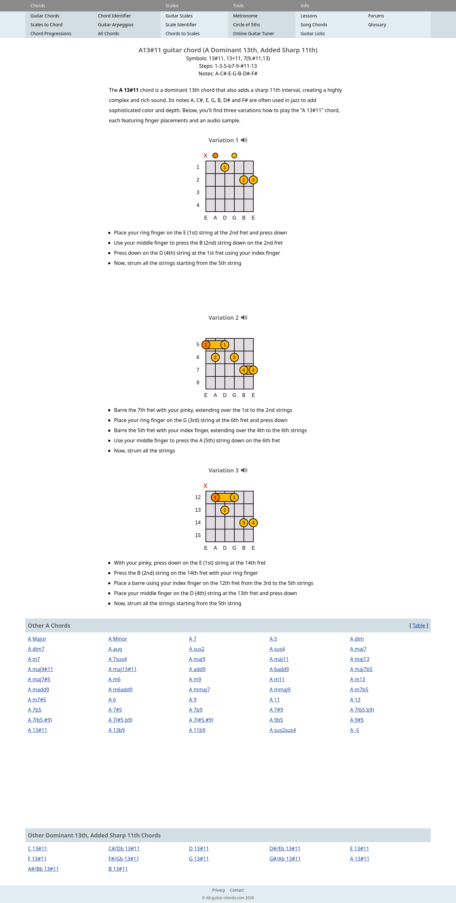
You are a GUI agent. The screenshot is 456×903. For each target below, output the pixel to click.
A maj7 (358, 648)
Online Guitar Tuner (253, 33)
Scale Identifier (181, 25)
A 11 (274, 699)
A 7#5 (115, 709)
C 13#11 (37, 848)
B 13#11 (118, 868)
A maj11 (279, 659)
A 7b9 (196, 709)
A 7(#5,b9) (120, 719)
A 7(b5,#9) (40, 719)
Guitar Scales (179, 16)
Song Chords (314, 25)
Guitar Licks (313, 33)
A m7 (34, 659)
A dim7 (36, 648)
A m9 (195, 679)
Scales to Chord (46, 25)
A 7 (193, 638)
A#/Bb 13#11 (43, 868)
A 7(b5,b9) (362, 709)
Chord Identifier (114, 16)
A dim (357, 638)
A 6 (112, 699)
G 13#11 (199, 858)
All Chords (108, 33)
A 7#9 (276, 709)
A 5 (273, 638)
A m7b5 (359, 689)
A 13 (355, 699)
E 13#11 (359, 848)
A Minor (117, 638)
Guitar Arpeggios (115, 25)
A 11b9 (197, 730)
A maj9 (197, 659)
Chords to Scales (183, 33)
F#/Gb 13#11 (123, 858)
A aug (115, 648)
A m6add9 (120, 689)
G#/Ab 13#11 (285, 858)
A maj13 (360, 659)
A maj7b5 (361, 669)
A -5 (354, 730)
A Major (37, 638)
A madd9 (38, 689)
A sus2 (197, 648)
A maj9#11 (40, 669)
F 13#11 (37, 858)
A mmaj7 (199, 689)
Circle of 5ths (246, 25)
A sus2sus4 (282, 730)
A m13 (357, 679)
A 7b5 (34, 709)
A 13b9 (116, 730)
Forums (376, 16)
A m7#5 (37, 699)
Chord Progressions (50, 33)
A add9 (197, 669)
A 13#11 (37, 730)
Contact (237, 890)
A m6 (114, 679)
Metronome (245, 16)
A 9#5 (357, 719)
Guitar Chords (45, 16)
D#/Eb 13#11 (285, 848)
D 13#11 (199, 848)
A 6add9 (279, 669)
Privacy (218, 890)
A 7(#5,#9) (201, 719)
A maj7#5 (39, 679)
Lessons (309, 16)
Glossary (377, 25)
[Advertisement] (228, 292)
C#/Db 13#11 (124, 848)
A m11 (277, 679)
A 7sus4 (117, 659)
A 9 (193, 699)
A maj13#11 (122, 669)
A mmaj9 (280, 689)
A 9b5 (276, 719)
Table (419, 625)
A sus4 (277, 648)
